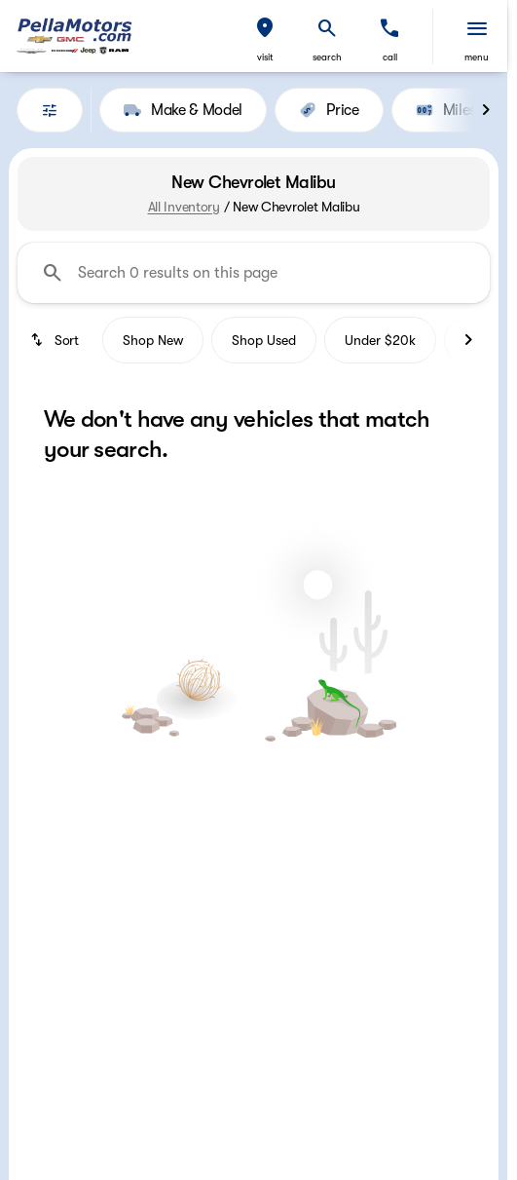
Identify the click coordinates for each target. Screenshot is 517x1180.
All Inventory (184, 206)
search (327, 57)
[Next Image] (485, 110)
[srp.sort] (56, 340)
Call (390, 57)
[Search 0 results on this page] (253, 272)
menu (476, 57)
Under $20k (380, 340)
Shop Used (264, 340)
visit (265, 57)
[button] (264, 36)
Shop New (153, 340)
